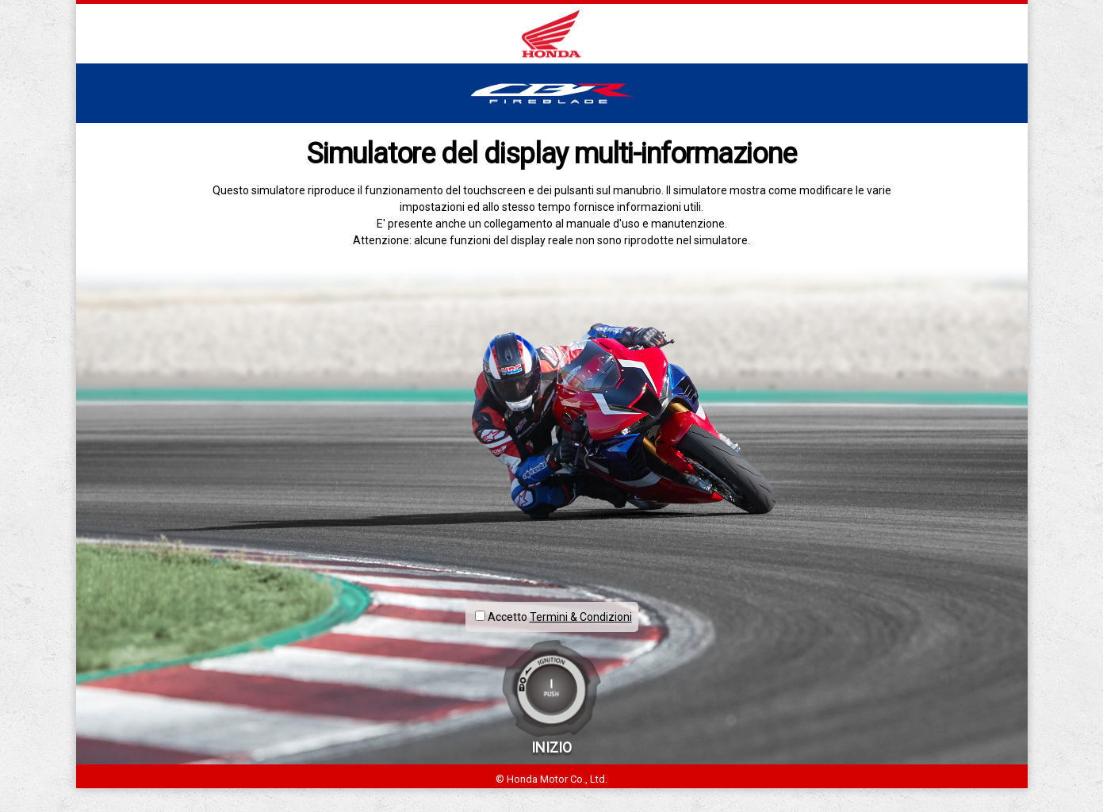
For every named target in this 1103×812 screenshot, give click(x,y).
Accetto (501, 617)
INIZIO (551, 747)
